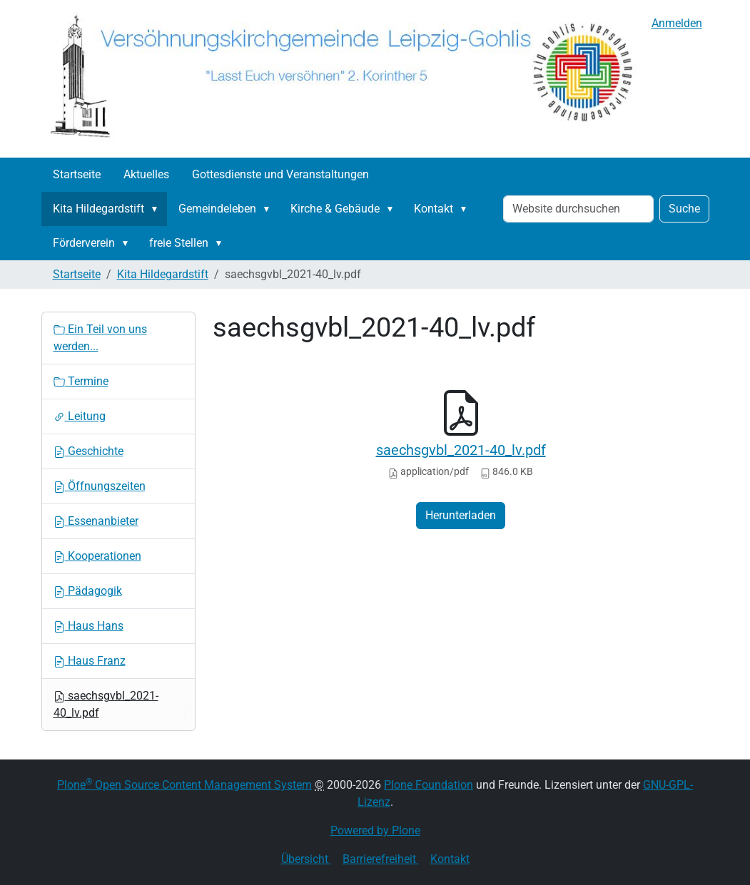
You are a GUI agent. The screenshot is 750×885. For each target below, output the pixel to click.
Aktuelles (146, 174)
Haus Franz (90, 660)
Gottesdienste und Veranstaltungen (280, 174)
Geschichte (88, 451)
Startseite (77, 174)
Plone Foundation (428, 785)
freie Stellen (178, 243)
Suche (684, 208)
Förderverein (84, 243)
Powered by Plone (375, 830)
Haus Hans (88, 626)
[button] (157, 209)
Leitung (80, 416)
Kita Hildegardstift (98, 208)
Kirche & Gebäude (335, 208)
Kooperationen (97, 556)
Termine (81, 381)
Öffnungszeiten (100, 486)
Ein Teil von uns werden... (100, 337)
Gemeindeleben (217, 208)
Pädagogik (88, 591)
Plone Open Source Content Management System (184, 785)
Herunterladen (460, 515)
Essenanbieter (96, 521)
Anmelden (677, 23)
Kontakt (433, 208)
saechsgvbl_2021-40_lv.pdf (461, 450)
